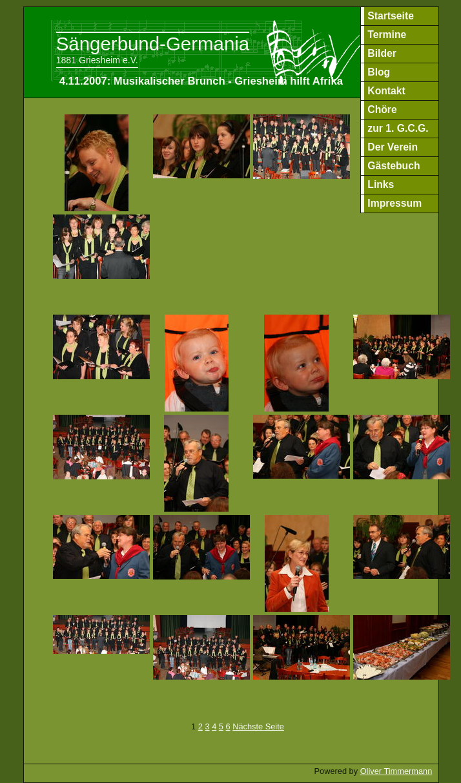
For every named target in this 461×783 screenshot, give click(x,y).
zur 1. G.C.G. (397, 128)
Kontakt (386, 90)
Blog (378, 72)
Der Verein (392, 146)
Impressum (394, 203)
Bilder (381, 53)
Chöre (381, 109)
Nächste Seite (258, 726)
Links (380, 184)
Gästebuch (393, 165)
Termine (386, 34)
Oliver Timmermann (396, 771)
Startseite (390, 15)
